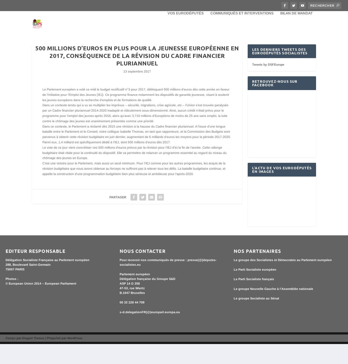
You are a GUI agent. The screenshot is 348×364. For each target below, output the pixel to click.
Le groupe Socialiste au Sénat (256, 318)
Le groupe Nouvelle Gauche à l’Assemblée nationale (273, 309)
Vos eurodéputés (186, 33)
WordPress (74, 358)
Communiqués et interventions (242, 33)
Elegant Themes (33, 358)
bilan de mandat (296, 33)
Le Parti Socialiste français (254, 299)
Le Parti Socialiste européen (255, 289)
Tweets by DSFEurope (268, 84)
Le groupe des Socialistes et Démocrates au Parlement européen (283, 280)
